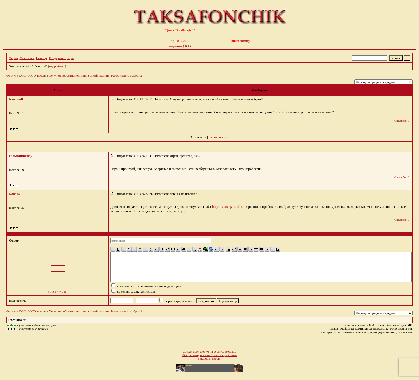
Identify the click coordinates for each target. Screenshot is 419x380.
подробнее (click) (180, 46)
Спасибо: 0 (401, 120)
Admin (244, 41)
